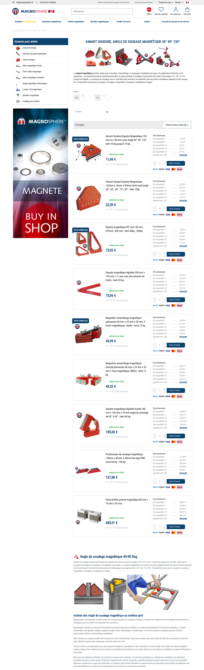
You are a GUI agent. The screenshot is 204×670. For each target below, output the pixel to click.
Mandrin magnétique (31, 95)
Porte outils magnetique (32, 71)
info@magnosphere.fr (24, 2)
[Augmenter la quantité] (165, 163)
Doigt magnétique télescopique (35, 83)
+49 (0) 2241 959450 (48, 2)
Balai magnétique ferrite (32, 65)
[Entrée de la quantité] (159, 163)
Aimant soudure (29, 60)
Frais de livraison (122, 164)
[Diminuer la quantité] (154, 163)
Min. (83, 96)
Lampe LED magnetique (32, 89)
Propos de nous (165, 2)
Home (14, 31)
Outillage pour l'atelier (31, 101)
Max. (104, 96)
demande (183, 155)
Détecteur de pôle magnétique (34, 54)
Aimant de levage (29, 48)
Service (178, 2)
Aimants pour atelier (26, 31)
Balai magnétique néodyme (33, 77)
